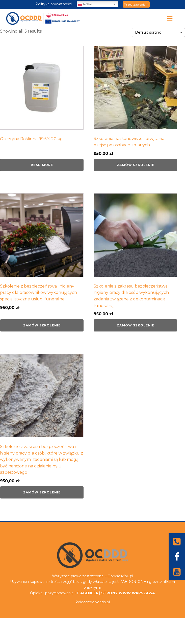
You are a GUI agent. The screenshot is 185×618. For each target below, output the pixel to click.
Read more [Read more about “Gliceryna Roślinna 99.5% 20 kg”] (42, 165)
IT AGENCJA (86, 593)
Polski (85, 4)
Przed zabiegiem (136, 4)
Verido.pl (102, 602)
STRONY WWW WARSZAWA (128, 593)
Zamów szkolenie (135, 165)
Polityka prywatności (53, 4)
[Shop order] (158, 32)
